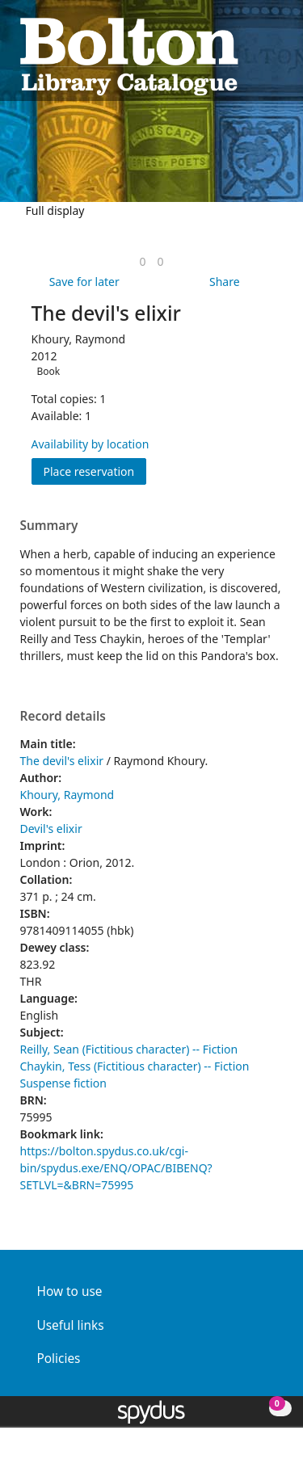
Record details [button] (63, 716)
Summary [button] (49, 526)
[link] (142, 261)
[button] (255, 54)
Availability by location (90, 444)
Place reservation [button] (95, 470)
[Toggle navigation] (275, 54)
